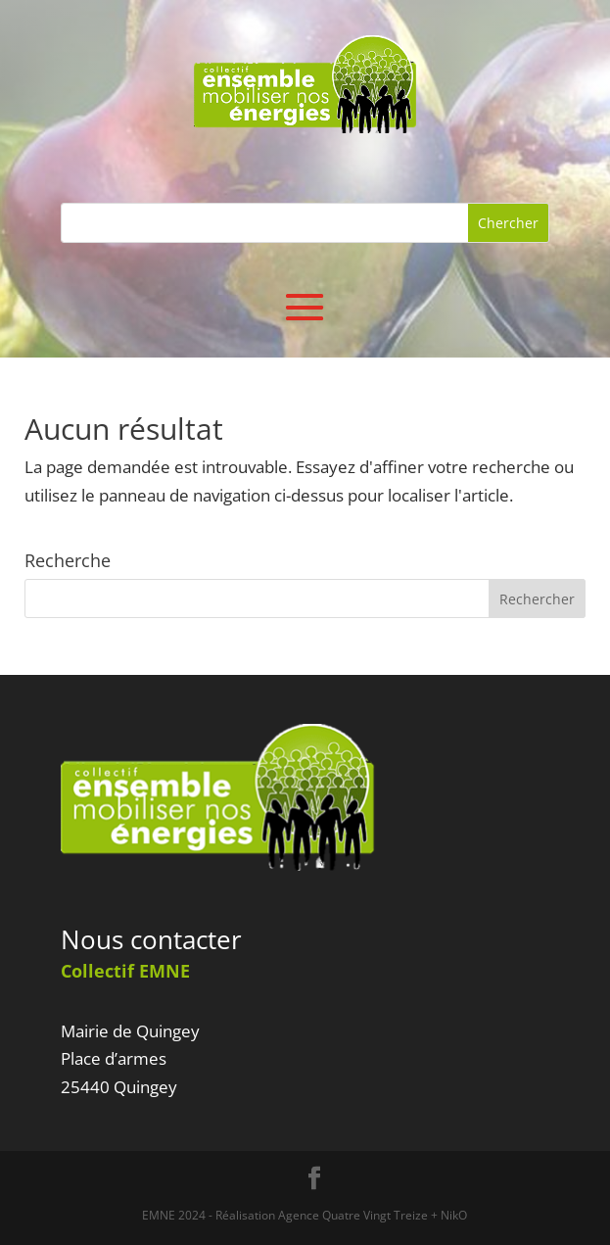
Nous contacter (151, 939)
